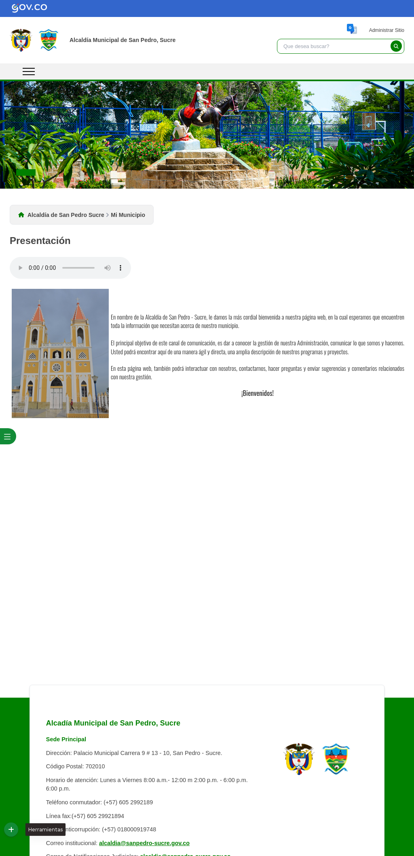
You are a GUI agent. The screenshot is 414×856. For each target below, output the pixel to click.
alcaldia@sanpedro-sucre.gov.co (144, 843)
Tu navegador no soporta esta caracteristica (70, 268)
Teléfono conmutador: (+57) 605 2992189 (99, 802)
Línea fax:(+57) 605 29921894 (85, 816)
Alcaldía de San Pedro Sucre (65, 215)
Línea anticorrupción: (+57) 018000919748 (101, 829)
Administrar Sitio (386, 30)
